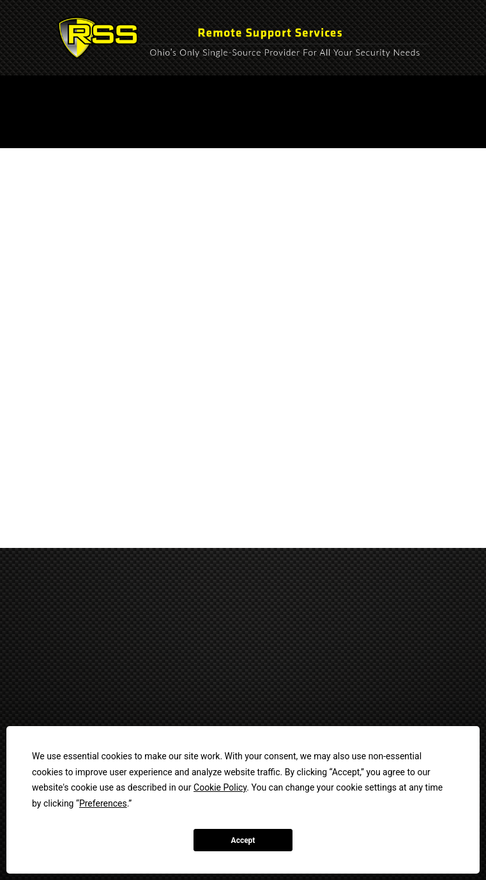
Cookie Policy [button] (220, 787)
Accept (243, 840)
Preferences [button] (103, 803)
